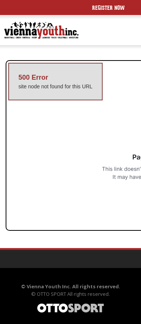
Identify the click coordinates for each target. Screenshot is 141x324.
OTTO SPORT (51, 294)
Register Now (108, 8)
